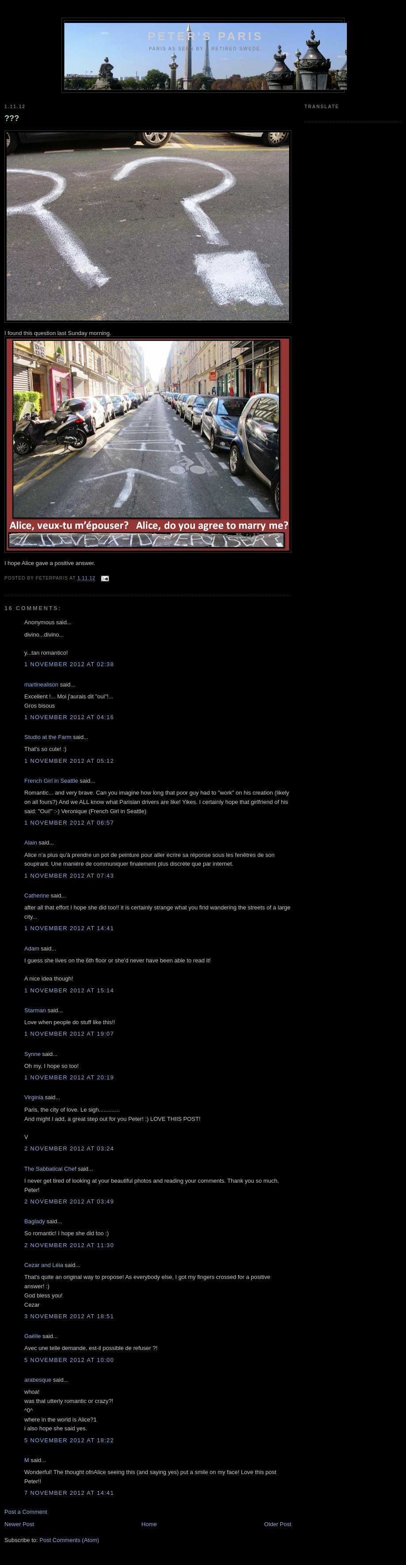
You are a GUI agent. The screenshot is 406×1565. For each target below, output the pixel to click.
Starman (35, 1010)
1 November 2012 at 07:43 (69, 875)
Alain (30, 842)
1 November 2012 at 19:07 (69, 1033)
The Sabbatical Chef (50, 1168)
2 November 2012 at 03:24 (69, 1148)
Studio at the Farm (47, 737)
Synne (32, 1054)
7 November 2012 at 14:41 (69, 1493)
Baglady (34, 1221)
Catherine (36, 895)
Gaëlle (32, 1336)
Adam (31, 948)
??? (11, 118)
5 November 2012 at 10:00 (69, 1360)
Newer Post (19, 1524)
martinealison (41, 684)
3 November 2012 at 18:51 (69, 1316)
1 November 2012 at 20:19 (69, 1077)
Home (149, 1524)
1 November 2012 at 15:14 (69, 990)
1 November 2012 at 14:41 (69, 928)
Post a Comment (25, 1511)
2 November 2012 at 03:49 (69, 1201)
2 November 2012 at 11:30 (69, 1245)
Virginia (33, 1097)
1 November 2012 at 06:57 (69, 822)
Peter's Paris (206, 36)
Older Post (277, 1524)
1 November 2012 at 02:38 (69, 664)
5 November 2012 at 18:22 (69, 1440)
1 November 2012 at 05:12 (69, 761)
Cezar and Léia (43, 1265)
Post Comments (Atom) (69, 1540)
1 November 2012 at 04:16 (69, 717)
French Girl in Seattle (51, 780)
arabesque (37, 1379)
